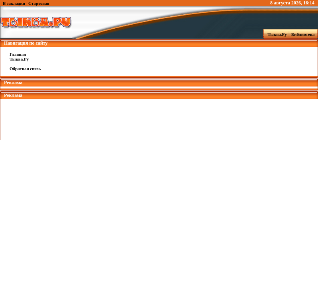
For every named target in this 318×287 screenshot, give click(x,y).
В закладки (14, 3)
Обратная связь (25, 68)
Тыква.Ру (275, 34)
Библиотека (304, 34)
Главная (18, 54)
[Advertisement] (159, 117)
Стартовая (38, 3)
